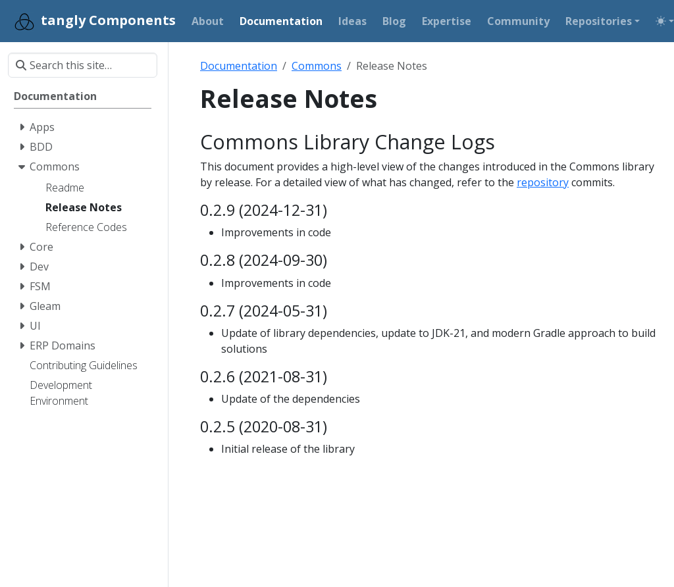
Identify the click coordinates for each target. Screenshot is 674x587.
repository (543, 182)
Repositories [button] (598, 21)
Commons (317, 66)
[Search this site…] (82, 65)
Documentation (238, 66)
